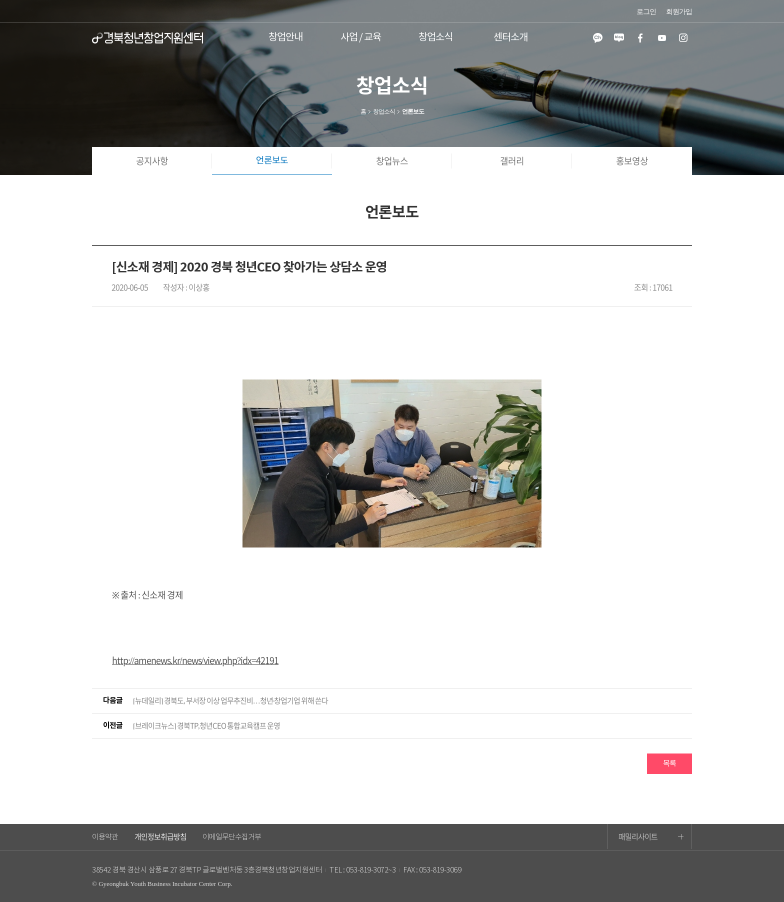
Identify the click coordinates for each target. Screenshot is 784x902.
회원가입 (679, 12)
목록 (669, 764)
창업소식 (435, 38)
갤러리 (512, 161)
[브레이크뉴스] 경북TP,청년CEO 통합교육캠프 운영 (206, 726)
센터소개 (511, 38)
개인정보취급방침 (160, 836)
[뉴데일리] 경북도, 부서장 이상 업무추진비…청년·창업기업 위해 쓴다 (230, 700)
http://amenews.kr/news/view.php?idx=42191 (195, 660)
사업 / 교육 (360, 38)
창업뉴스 (392, 161)
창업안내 (285, 38)
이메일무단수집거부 (231, 837)
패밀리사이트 (651, 836)
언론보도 (272, 161)
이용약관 (105, 837)
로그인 (646, 12)
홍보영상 (632, 161)
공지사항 (152, 161)
